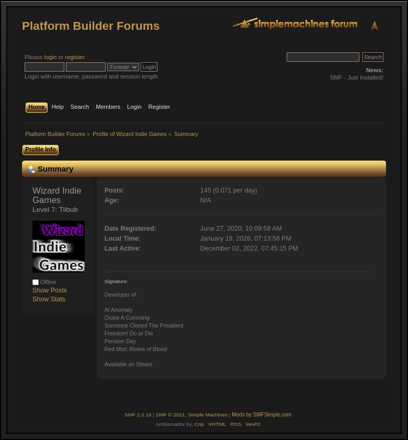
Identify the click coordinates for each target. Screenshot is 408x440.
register (74, 57)
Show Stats (48, 299)
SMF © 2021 (170, 415)
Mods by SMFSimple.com (261, 415)
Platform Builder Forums (91, 25)
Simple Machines (208, 415)
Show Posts (49, 290)
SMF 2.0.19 (138, 415)
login (50, 57)
